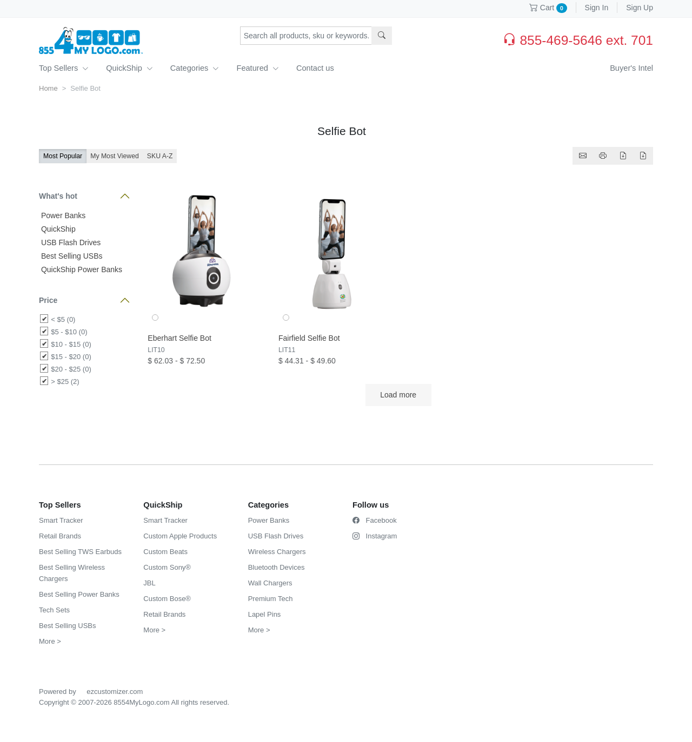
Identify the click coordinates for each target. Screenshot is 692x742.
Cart (548, 7)
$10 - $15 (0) (71, 344)
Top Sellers (64, 68)
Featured (257, 68)
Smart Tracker (61, 520)
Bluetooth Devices (276, 567)
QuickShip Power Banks (80, 269)
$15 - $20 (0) (71, 357)
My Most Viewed (114, 156)
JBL (149, 583)
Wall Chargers (270, 583)
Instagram (374, 536)
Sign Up (639, 7)
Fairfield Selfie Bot (309, 338)
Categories (194, 68)
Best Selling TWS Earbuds (80, 552)
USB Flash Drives (70, 242)
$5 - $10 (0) (69, 332)
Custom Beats (165, 552)
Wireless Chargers (277, 552)
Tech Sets (54, 610)
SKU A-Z (160, 156)
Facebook (374, 520)
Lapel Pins (264, 614)
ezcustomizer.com (114, 691)
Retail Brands (60, 536)
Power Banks (62, 215)
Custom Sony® (167, 567)
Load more (398, 394)
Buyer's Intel (631, 68)
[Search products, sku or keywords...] (306, 35)
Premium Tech (270, 599)
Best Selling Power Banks (79, 594)
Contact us (315, 68)
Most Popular (62, 156)
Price (48, 300)
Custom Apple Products (180, 536)
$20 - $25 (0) (71, 369)
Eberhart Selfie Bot (179, 338)
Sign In (597, 7)
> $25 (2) (65, 381)
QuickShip (129, 68)
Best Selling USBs (71, 256)
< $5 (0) (63, 319)
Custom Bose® (167, 599)
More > (50, 641)
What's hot (58, 196)
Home (48, 88)
